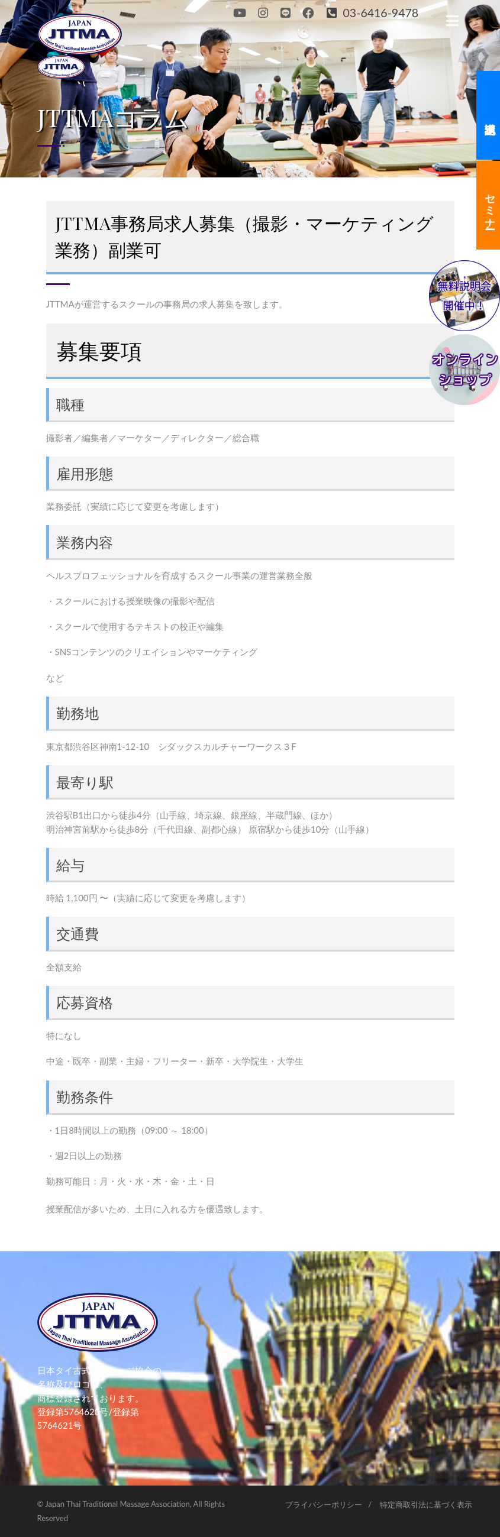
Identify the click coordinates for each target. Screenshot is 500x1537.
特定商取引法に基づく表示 (426, 1504)
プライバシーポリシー (323, 1504)
